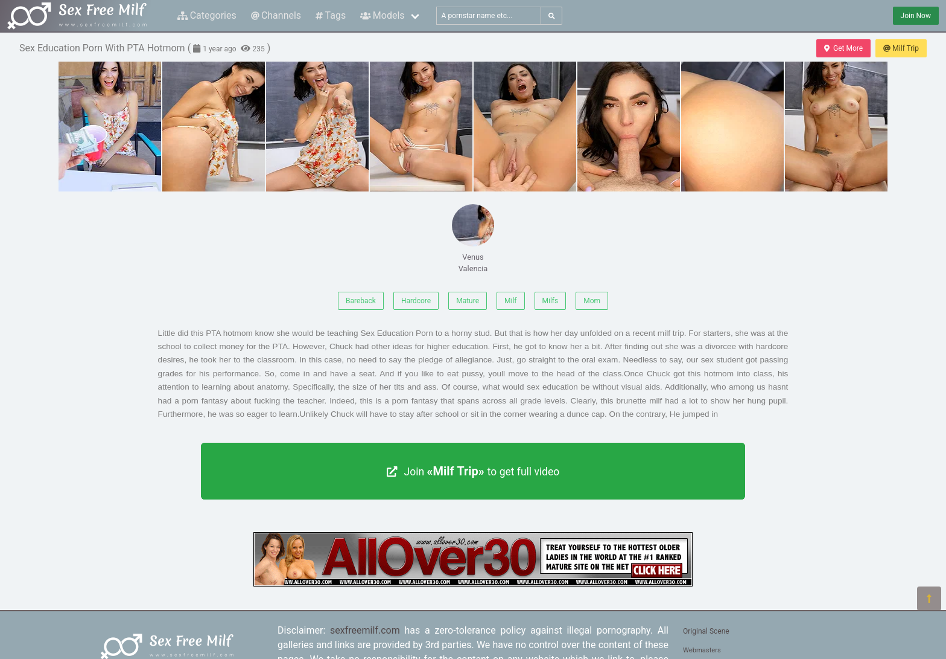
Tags (331, 15)
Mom (591, 301)
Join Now (916, 15)
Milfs (550, 301)
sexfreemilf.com (365, 630)
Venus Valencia (473, 238)
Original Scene (706, 631)
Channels (276, 15)
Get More (843, 48)
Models (382, 15)
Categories (207, 15)
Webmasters (702, 650)
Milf (510, 301)
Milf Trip (901, 48)
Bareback (361, 301)
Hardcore (416, 301)
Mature (467, 301)
